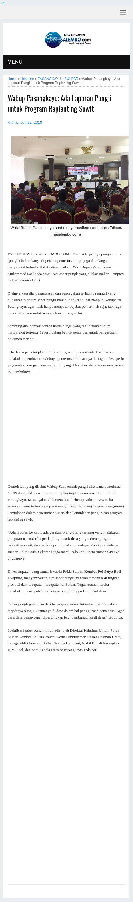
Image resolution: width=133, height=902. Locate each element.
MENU (14, 62)
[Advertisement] (66, 429)
